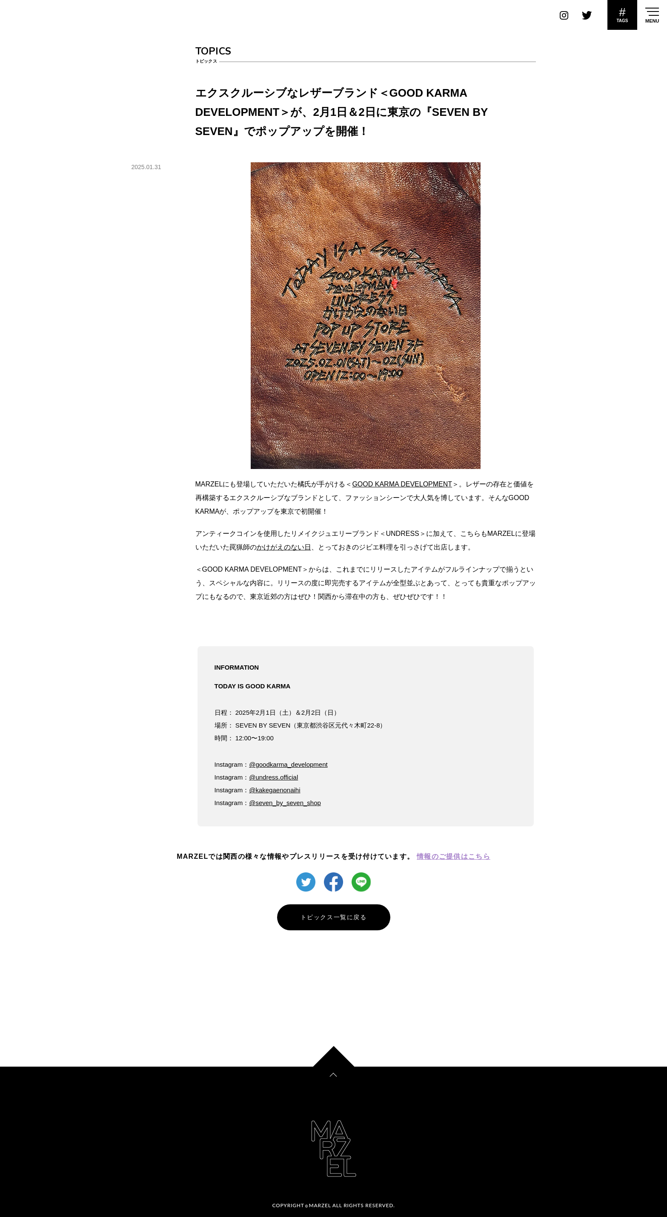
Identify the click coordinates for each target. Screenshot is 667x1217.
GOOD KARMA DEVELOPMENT (402, 484)
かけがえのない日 (284, 547)
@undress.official (273, 777)
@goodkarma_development (288, 764)
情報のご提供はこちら (453, 856)
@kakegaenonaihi (274, 790)
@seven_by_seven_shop (285, 802)
